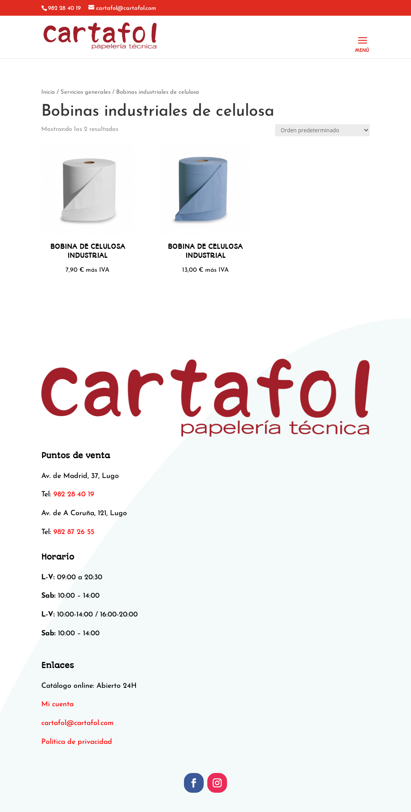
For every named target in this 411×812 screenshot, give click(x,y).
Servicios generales (85, 92)
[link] (77, 723)
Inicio (48, 92)
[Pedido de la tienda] (322, 130)
